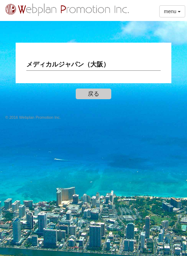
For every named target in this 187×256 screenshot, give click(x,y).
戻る (93, 94)
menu (172, 11)
